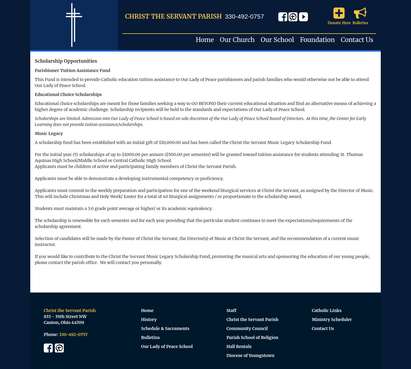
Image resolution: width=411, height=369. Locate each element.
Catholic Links (327, 310)
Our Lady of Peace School (167, 346)
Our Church (237, 40)
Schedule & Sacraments (165, 328)
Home (205, 40)
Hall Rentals (239, 346)
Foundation (317, 40)
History (149, 319)
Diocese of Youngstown (250, 355)
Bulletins (150, 337)
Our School (277, 40)
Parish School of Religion (252, 337)
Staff (231, 310)
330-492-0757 (244, 16)
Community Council (247, 328)
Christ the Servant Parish (252, 319)
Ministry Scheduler (332, 319)
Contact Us (357, 40)
